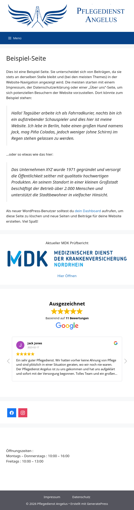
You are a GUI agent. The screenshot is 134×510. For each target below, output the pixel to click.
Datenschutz (81, 497)
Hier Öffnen (67, 275)
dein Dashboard (88, 210)
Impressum (52, 497)
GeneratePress (97, 504)
